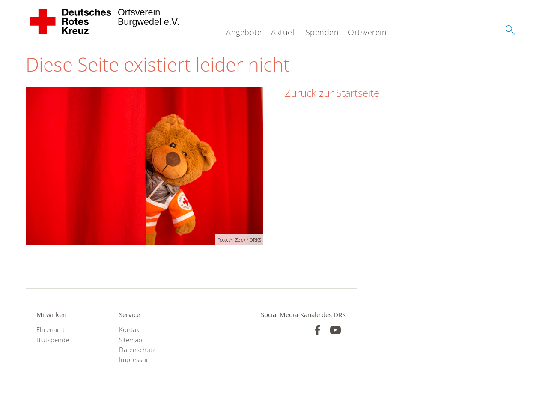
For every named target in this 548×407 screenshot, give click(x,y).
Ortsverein (367, 32)
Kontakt (130, 330)
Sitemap (130, 340)
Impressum (135, 360)
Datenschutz (137, 350)
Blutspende (52, 340)
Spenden (322, 32)
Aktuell (283, 32)
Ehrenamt (50, 330)
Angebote (244, 32)
